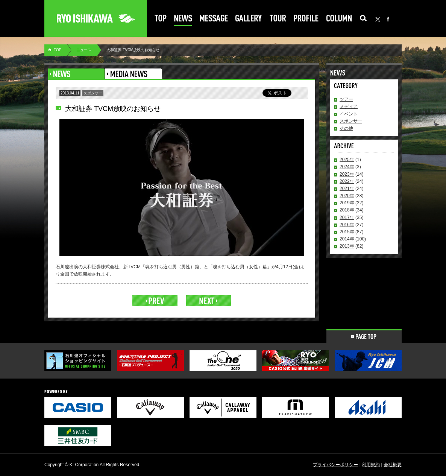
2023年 (347, 174)
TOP (57, 50)
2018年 (347, 210)
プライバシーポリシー (335, 464)
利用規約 (371, 464)
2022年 (347, 181)
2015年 (347, 231)
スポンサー (351, 121)
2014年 (347, 239)
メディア (349, 106)
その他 (346, 128)
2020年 (347, 195)
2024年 (347, 166)
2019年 (347, 202)
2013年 (347, 246)
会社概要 (393, 464)
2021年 (347, 188)
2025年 (347, 159)
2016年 (347, 224)
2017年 (347, 217)
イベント (349, 114)
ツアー (346, 99)
